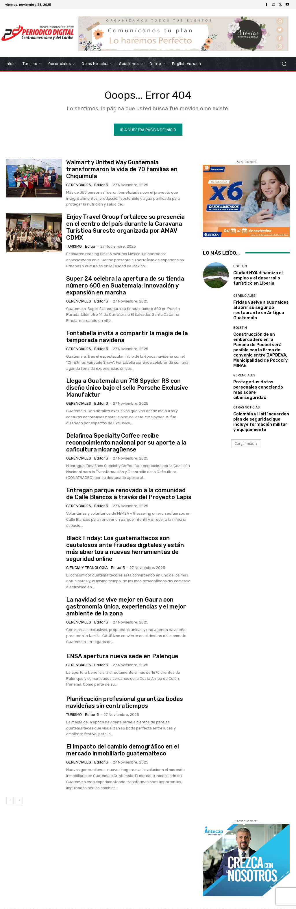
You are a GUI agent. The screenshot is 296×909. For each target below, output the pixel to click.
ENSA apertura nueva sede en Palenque (122, 657)
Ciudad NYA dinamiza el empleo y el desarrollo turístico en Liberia (258, 279)
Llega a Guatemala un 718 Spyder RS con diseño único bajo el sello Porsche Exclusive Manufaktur (127, 388)
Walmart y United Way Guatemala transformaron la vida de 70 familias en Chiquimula (121, 170)
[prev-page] (10, 801)
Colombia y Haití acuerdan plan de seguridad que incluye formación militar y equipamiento (261, 422)
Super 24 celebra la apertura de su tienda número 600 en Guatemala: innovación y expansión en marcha (125, 286)
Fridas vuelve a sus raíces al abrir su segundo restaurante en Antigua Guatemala (261, 311)
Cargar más (246, 444)
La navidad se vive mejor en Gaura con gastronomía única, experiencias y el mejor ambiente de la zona (126, 607)
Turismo (74, 247)
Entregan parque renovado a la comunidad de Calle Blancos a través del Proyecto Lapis (128, 495)
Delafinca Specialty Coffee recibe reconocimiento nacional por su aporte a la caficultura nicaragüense (126, 443)
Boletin (240, 267)
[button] (284, 64)
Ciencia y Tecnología (87, 569)
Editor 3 (101, 186)
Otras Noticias (246, 408)
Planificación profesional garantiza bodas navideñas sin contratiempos (124, 703)
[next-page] (19, 801)
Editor (90, 247)
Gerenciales (78, 186)
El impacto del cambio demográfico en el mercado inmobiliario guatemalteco (122, 751)
